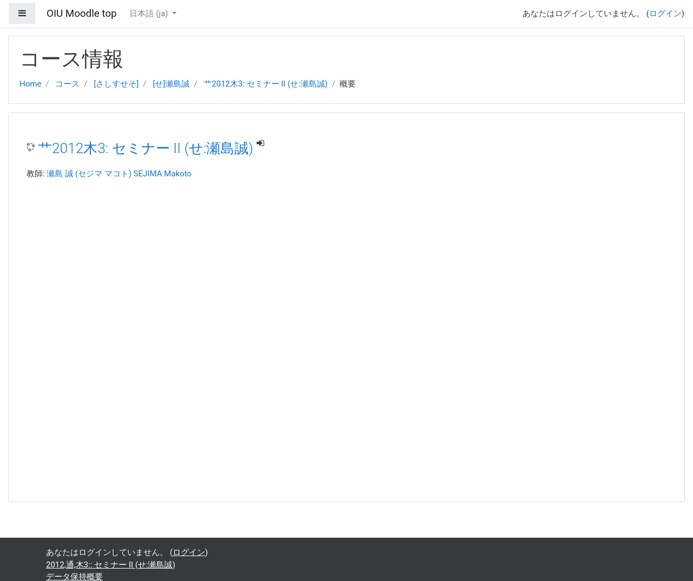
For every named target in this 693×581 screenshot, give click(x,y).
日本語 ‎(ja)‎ (149, 13)
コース (67, 84)
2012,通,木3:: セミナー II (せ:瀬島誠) (110, 565)
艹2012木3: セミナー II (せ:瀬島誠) (266, 84)
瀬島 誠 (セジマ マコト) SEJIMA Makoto (119, 174)
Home (30, 84)
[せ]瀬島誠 (171, 84)
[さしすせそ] (116, 84)
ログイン (665, 13)
